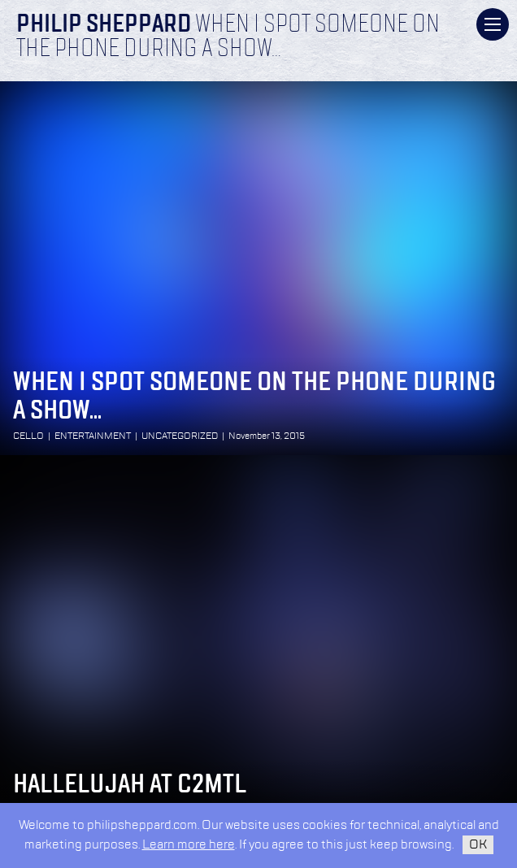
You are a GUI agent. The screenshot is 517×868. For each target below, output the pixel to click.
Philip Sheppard (103, 25)
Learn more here (188, 845)
